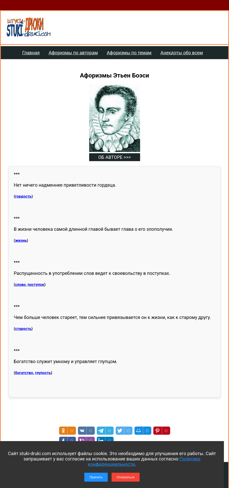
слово (20, 284)
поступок (36, 284)
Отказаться (125, 477)
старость (23, 328)
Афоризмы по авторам (73, 52)
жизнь (21, 240)
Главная (30, 52)
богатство (24, 372)
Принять (96, 477)
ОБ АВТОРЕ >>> (114, 157)
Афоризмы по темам (129, 52)
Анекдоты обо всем (181, 52)
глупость (43, 372)
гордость (23, 196)
